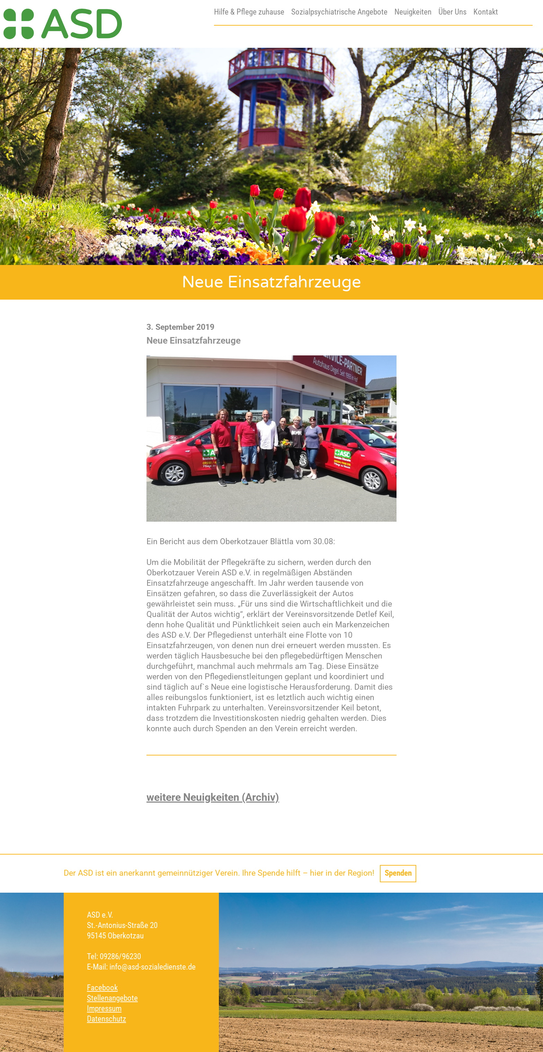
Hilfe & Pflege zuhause (249, 12)
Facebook (102, 987)
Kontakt (485, 12)
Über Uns (452, 12)
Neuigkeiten (412, 12)
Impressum (104, 1008)
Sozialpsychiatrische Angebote (339, 12)
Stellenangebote (112, 998)
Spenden (398, 873)
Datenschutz (106, 1019)
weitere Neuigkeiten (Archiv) (212, 797)
